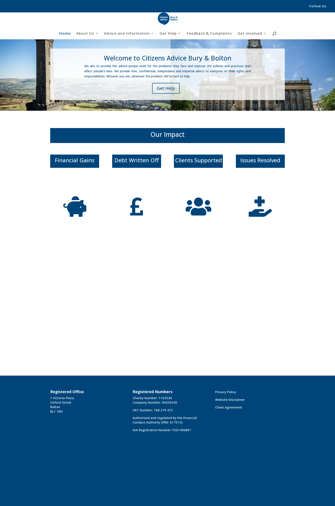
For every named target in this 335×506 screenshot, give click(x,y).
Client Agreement (228, 407)
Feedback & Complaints (209, 34)
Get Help (168, 34)
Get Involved (250, 34)
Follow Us (317, 6)
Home (65, 34)
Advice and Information (127, 34)
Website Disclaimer (230, 399)
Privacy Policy (225, 392)
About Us (85, 34)
